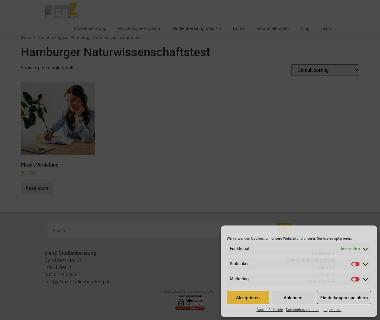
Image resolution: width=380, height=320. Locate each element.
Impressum (332, 310)
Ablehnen (293, 297)
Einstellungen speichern (344, 297)
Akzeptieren (248, 297)
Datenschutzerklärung (303, 310)
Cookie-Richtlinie (269, 310)
